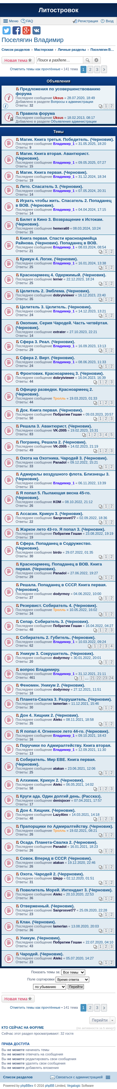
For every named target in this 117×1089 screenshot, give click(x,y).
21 (92, 678)
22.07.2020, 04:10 (99, 942)
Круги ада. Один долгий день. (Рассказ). (61, 796)
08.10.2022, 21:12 (79, 502)
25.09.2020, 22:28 (93, 910)
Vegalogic (73, 1085)
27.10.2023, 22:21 (83, 332)
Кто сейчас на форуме (23, 1027)
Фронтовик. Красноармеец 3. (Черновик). (62, 373)
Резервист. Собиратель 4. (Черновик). (58, 605)
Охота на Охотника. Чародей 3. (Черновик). (64, 458)
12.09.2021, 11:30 (92, 750)
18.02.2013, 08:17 (81, 118)
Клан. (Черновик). (38, 922)
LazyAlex (60, 814)
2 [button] (90, 69)
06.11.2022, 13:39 (92, 483)
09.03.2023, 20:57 (99, 414)
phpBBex (27, 1085)
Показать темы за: (58, 972)
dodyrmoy (61, 594)
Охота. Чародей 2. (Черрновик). (52, 874)
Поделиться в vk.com (36, 30)
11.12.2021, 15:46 (85, 703)
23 (105, 678)
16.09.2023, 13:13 (92, 346)
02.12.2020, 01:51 (80, 878)
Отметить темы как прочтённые (35, 69)
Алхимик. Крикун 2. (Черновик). (52, 780)
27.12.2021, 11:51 (87, 689)
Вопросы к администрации (72, 102)
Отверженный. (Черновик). (47, 906)
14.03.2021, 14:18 (86, 814)
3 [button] (97, 69)
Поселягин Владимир (33, 39)
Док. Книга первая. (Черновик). (51, 410)
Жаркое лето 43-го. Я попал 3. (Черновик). (62, 529)
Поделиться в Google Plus (26, 30)
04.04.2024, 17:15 (92, 209)
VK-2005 (59, 430)
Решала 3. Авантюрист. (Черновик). (56, 426)
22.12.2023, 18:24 (80, 279)
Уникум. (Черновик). (40, 938)
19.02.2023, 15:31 (84, 430)
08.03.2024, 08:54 (92, 247)
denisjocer (61, 800)
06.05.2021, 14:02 (80, 784)
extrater (59, 332)
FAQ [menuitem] (29, 21)
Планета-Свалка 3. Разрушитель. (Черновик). (66, 699)
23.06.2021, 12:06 (81, 768)
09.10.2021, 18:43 (92, 735)
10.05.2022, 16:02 (83, 610)
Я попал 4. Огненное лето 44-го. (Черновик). (64, 731)
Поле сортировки (58, 979)
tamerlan (60, 703)
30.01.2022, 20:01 (87, 658)
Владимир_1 (64, 144)
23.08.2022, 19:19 (99, 533)
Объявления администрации (74, 121)
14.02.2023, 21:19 (84, 446)
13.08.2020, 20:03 (85, 926)
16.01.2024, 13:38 (92, 263)
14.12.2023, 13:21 (92, 311)
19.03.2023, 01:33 (83, 398)
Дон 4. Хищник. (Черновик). (48, 810)
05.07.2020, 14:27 (80, 958)
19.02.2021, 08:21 (83, 830)
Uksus (58, 98)
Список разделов (18, 1077)
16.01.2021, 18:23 (84, 846)
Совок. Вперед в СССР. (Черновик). (56, 858)
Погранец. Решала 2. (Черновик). (53, 442)
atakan (58, 768)
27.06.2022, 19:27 (84, 573)
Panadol (59, 462)
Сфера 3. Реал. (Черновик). (47, 341)
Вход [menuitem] (110, 21)
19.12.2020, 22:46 (81, 862)
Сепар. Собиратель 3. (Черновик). (54, 621)
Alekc (57, 719)
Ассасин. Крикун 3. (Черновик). (51, 513)
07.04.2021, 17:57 (88, 800)
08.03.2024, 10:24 (87, 228)
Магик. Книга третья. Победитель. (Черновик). (67, 139)
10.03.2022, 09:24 (92, 642)
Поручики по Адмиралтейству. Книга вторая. (65, 745)
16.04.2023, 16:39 (92, 378)
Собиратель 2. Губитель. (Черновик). (57, 637)
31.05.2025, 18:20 (92, 144)
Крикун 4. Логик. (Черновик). (49, 259)
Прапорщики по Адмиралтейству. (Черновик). (66, 826)
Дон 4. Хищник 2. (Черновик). (49, 715)
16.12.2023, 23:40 (92, 295)
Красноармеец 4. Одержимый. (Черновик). (63, 275)
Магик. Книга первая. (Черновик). (53, 172)
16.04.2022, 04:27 (99, 626)
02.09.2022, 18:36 (93, 518)
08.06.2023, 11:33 (92, 362)
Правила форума (37, 113)
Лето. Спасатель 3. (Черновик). (51, 186)
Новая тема (15, 60)
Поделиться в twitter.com (6, 30)
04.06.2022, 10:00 (87, 594)
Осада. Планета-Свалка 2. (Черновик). (58, 842)
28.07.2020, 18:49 (81, 98)
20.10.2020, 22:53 (80, 894)
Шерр (58, 878)
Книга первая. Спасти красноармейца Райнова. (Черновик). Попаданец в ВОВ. (56, 240)
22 (99, 678)
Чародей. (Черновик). (42, 954)
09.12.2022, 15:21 (84, 462)
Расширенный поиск (96, 60)
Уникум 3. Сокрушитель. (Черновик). (57, 653)
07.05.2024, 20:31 (92, 191)
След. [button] (104, 69)
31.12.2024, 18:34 (92, 176)
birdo (57, 552)
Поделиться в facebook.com (16, 30)
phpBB (49, 1085)
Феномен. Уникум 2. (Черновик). (52, 685)
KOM (57, 502)
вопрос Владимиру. (40, 669)
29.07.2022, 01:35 (79, 552)
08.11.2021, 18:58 (80, 719)
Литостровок (58, 10)
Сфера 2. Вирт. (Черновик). (47, 357)
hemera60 (61, 228)
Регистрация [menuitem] (88, 21)
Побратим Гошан (67, 414)
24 (111, 678)
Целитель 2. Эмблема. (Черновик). (55, 291)
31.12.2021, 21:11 (92, 674)
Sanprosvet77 (64, 518)
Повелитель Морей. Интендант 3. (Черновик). (66, 890)
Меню (13, 21)
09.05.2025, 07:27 (92, 162)
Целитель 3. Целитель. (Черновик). (55, 307)
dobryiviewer (63, 295)
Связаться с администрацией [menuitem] (79, 1077)
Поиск (87, 60)
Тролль (59, 398)
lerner (58, 279)
